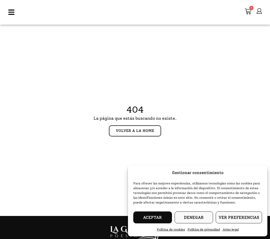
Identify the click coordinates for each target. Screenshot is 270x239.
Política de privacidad (204, 229)
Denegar (194, 217)
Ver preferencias (239, 217)
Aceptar (152, 217)
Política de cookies (171, 229)
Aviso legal (231, 229)
